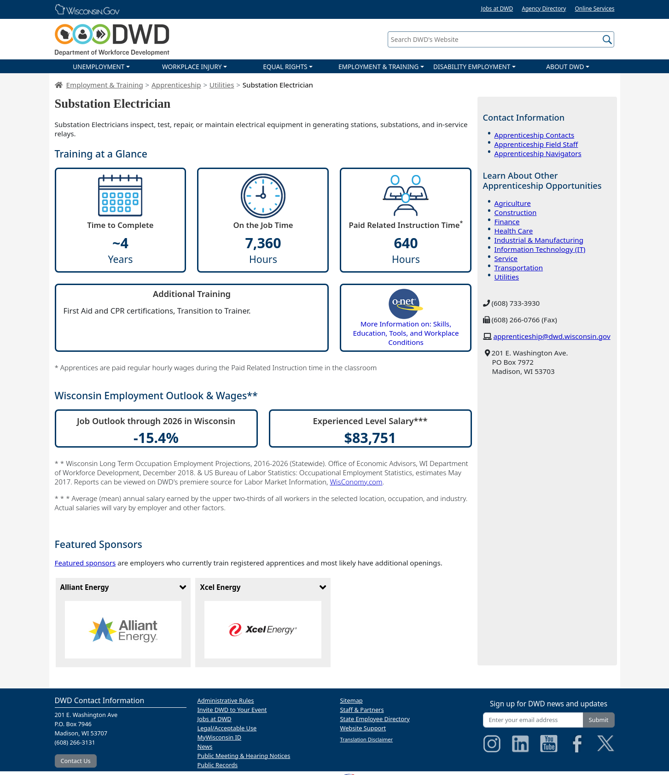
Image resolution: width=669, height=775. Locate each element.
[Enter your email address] (533, 720)
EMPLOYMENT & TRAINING (378, 66)
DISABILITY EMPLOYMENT (471, 66)
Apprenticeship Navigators (538, 153)
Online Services (594, 8)
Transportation (518, 267)
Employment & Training (104, 84)
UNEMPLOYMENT (98, 66)
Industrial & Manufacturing (539, 240)
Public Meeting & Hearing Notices (244, 756)
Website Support (363, 728)
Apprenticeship (176, 84)
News (205, 746)
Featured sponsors (85, 562)
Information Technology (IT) (540, 249)
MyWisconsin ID (220, 737)
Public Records (218, 765)
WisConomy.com (356, 481)
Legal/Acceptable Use (227, 728)
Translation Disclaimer (366, 739)
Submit (599, 720)
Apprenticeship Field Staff (536, 144)
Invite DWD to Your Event (232, 709)
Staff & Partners (362, 709)
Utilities (221, 84)
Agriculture (512, 203)
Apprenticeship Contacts (534, 135)
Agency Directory (544, 8)
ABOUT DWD (565, 66)
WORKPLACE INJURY (192, 66)
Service (506, 258)
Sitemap (351, 700)
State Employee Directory (375, 719)
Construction (515, 212)
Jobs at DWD (497, 8)
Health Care (513, 230)
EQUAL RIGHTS (285, 66)
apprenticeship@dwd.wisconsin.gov (551, 336)
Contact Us (76, 761)
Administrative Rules (226, 700)
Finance (507, 221)
